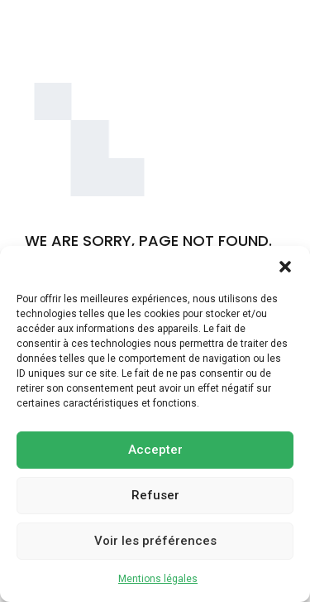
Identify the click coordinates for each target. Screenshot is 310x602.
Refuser (155, 495)
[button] (285, 266)
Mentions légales (158, 579)
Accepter (155, 449)
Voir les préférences (155, 540)
